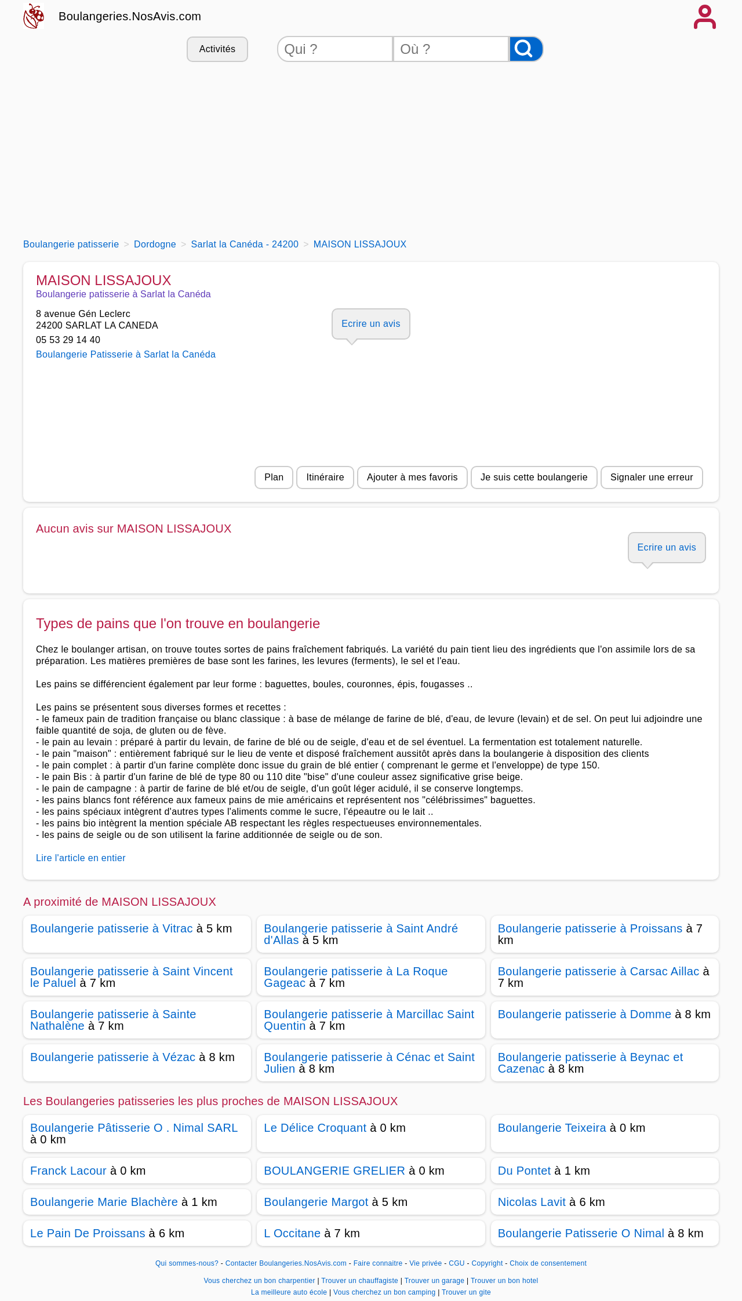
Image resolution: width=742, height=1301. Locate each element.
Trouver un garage (436, 1281)
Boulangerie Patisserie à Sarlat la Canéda (126, 354)
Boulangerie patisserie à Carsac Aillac (599, 971)
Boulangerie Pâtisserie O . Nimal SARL (134, 1127)
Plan (273, 477)
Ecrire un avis (370, 324)
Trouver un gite (466, 1292)
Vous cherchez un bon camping (385, 1292)
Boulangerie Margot (316, 1202)
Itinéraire (325, 477)
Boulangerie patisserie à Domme (585, 1014)
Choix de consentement (548, 1263)
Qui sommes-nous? (187, 1263)
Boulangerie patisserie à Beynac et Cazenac (590, 1063)
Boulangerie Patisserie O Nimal (581, 1233)
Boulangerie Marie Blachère (104, 1202)
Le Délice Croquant (315, 1127)
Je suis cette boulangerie (534, 477)
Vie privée (425, 1263)
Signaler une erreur (651, 477)
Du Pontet (524, 1170)
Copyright (488, 1263)
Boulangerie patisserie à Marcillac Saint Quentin (369, 1020)
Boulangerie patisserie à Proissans (590, 928)
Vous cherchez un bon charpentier (260, 1281)
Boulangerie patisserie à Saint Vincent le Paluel (131, 977)
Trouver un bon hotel (505, 1281)
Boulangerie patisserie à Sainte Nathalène (113, 1020)
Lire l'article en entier (81, 858)
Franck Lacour (68, 1170)
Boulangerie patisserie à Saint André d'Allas (361, 934)
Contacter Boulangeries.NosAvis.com (286, 1263)
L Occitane (292, 1233)
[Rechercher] (526, 49)
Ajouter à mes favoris (412, 477)
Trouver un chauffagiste (360, 1281)
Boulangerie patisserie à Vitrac (111, 928)
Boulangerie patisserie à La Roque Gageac (356, 977)
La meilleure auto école (290, 1292)
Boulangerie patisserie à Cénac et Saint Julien (369, 1063)
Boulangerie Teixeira (552, 1127)
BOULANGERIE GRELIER (334, 1170)
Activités (217, 49)
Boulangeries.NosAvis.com (130, 16)
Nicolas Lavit (532, 1202)
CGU (457, 1263)
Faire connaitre (378, 1263)
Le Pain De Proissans (88, 1233)
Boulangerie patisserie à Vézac (112, 1057)
